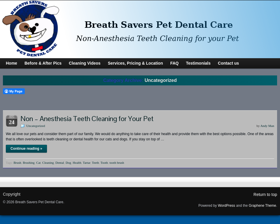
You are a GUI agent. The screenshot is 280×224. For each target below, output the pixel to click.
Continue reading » (26, 149)
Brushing (28, 162)
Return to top (265, 194)
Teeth (95, 162)
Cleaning (48, 162)
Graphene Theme (262, 206)
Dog (68, 162)
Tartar (86, 162)
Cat (38, 162)
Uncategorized (35, 125)
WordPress (226, 206)
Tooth (104, 162)
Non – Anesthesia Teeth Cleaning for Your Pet (86, 118)
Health (77, 162)
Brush (17, 162)
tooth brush (117, 162)
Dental (59, 162)
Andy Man (267, 125)
